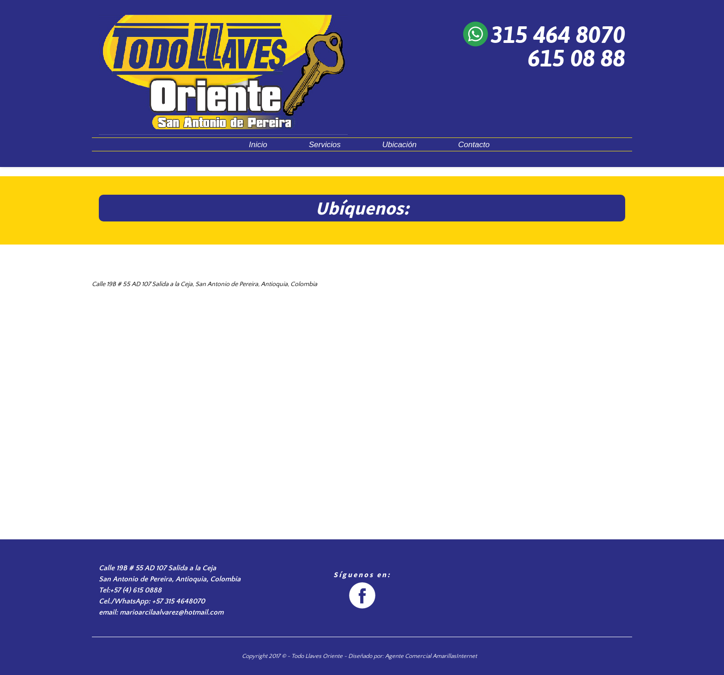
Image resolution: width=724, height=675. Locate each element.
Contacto (473, 144)
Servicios (325, 144)
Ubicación (399, 144)
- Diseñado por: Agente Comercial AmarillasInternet (410, 656)
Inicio (258, 144)
